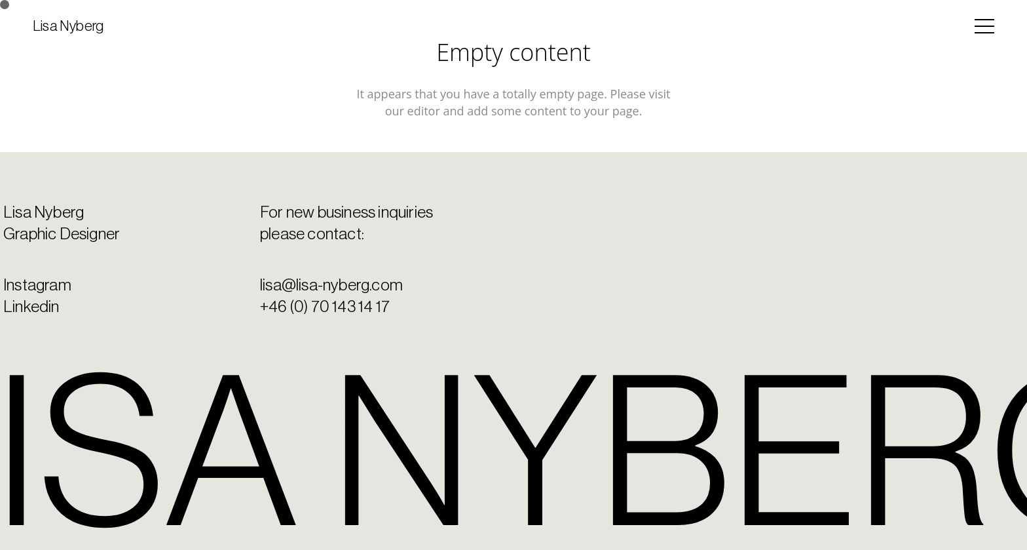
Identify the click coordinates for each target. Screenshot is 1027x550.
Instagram (37, 285)
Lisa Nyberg (68, 26)
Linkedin (31, 307)
